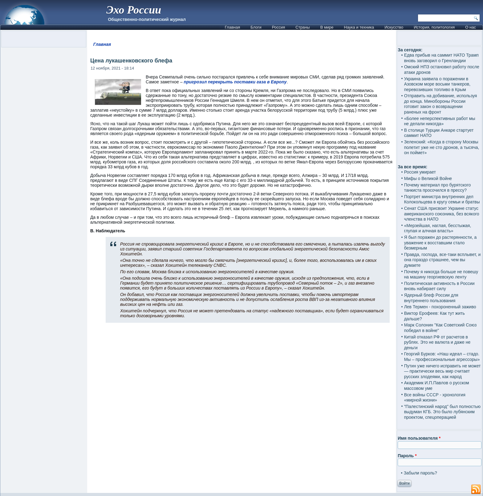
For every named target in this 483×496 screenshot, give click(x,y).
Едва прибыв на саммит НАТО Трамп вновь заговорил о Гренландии (441, 58)
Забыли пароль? (420, 472)
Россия (278, 27)
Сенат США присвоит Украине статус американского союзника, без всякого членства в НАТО (441, 214)
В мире (327, 27)
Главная (232, 27)
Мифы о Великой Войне (428, 178)
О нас (470, 27)
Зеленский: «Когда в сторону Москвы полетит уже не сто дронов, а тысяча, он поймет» (441, 147)
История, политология (434, 27)
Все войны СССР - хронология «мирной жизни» (434, 397)
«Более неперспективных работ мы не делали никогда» (439, 121)
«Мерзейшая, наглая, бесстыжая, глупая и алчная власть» (437, 228)
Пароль (407, 455)
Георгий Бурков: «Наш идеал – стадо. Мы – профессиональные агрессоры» (442, 356)
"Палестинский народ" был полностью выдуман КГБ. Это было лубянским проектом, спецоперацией (442, 412)
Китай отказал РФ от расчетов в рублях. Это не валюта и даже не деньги (437, 342)
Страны (302, 27)
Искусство (393, 27)
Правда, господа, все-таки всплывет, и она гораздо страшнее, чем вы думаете (442, 260)
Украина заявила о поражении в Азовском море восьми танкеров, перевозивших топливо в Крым (437, 84)
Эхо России (133, 10)
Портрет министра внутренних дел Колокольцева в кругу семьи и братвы (442, 199)
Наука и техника (359, 27)
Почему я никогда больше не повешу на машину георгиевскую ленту (441, 274)
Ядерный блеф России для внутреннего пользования (431, 298)
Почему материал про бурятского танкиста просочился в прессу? (437, 187)
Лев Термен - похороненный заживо (440, 306)
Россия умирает (420, 172)
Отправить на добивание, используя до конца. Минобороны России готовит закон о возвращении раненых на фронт (440, 103)
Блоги (255, 27)
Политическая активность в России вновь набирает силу (439, 286)
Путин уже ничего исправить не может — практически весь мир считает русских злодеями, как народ (442, 371)
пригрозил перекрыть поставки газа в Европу (235, 81)
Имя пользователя (419, 438)
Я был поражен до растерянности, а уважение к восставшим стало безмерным (440, 242)
